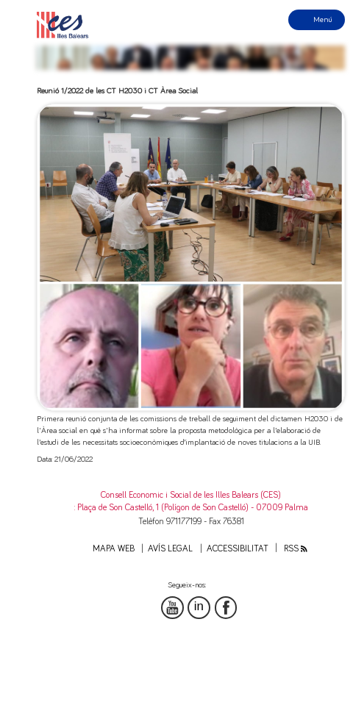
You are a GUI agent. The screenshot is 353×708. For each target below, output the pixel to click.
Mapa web (114, 549)
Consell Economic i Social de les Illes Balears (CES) (191, 495)
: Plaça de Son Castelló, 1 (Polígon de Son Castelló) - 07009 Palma (191, 507)
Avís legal (170, 549)
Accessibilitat (237, 549)
